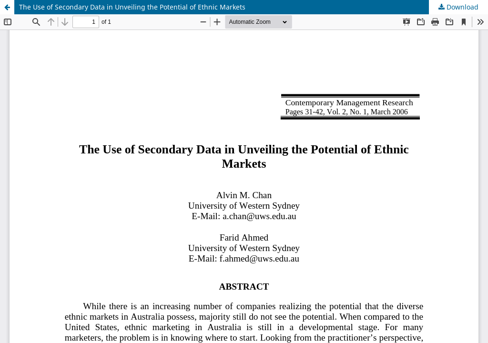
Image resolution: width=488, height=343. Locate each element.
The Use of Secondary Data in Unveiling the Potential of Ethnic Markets (132, 6)
